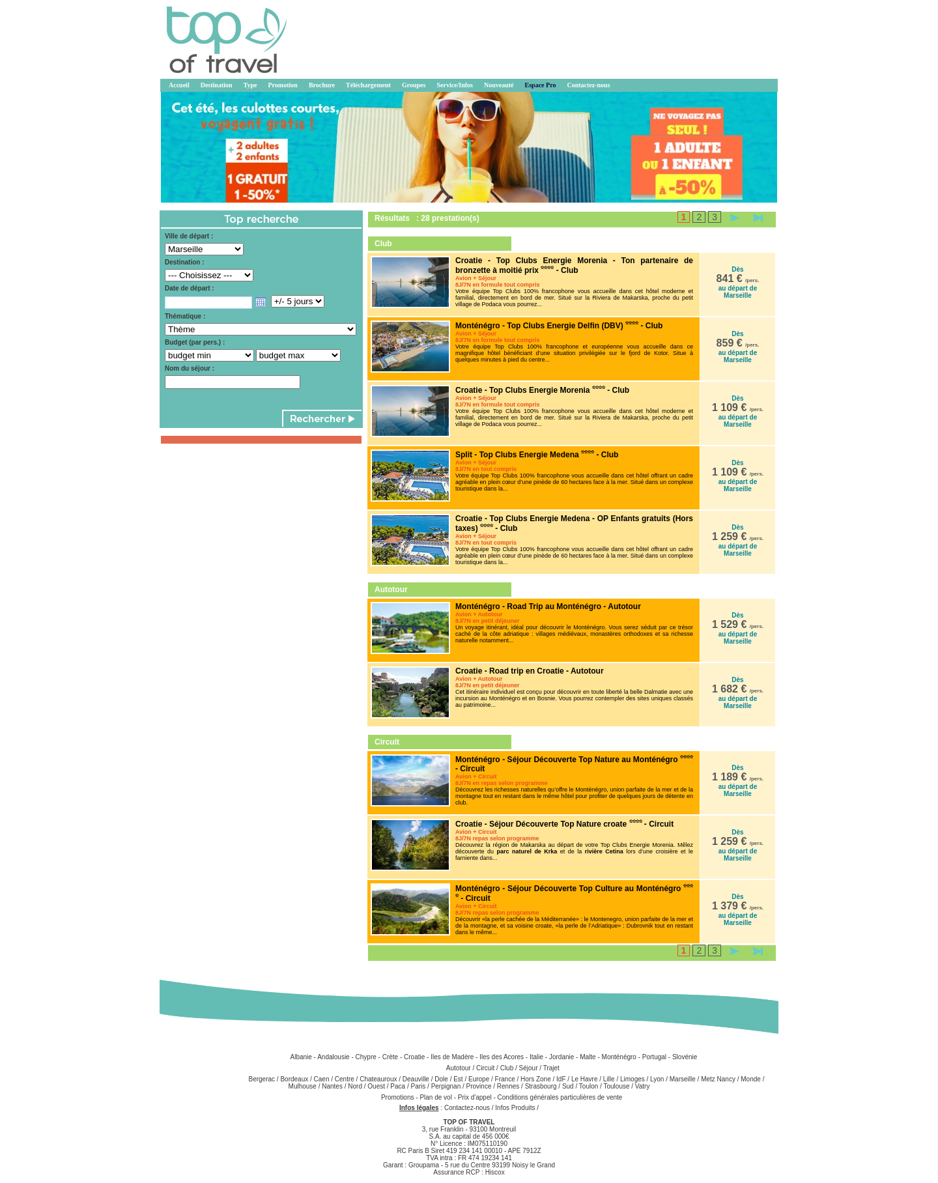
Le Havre (584, 1079)
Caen (322, 1079)
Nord (355, 1086)
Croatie (414, 1057)
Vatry (642, 1086)
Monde (751, 1079)
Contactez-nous (467, 1107)
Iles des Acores (501, 1057)
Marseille (683, 1079)
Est (457, 1079)
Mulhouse (303, 1086)
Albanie (300, 1057)
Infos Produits (515, 1107)
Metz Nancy (718, 1079)
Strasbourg (541, 1086)
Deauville (416, 1079)
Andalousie (333, 1057)
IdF (560, 1079)
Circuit (485, 1068)
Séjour (528, 1068)
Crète (390, 1057)
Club (507, 1068)
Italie (536, 1057)
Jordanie (561, 1057)
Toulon (588, 1086)
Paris (417, 1086)
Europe (478, 1079)
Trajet (551, 1068)
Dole (441, 1079)
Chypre (366, 1057)
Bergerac (262, 1079)
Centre (344, 1079)
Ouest (376, 1086)
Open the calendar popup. (260, 302)
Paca (397, 1086)
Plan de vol (436, 1097)
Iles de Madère (452, 1057)
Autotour (458, 1068)
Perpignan (446, 1086)
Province (479, 1086)
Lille (609, 1079)
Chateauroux (378, 1079)
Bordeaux (294, 1079)
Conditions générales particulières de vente (560, 1097)
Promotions (398, 1097)
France (505, 1079)
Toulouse (616, 1086)
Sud (568, 1086)
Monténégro (619, 1057)
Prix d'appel (476, 1097)
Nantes (332, 1086)
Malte (587, 1057)
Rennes (508, 1086)
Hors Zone (535, 1079)
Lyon (657, 1079)
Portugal (654, 1057)
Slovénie (684, 1057)
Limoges (632, 1079)
